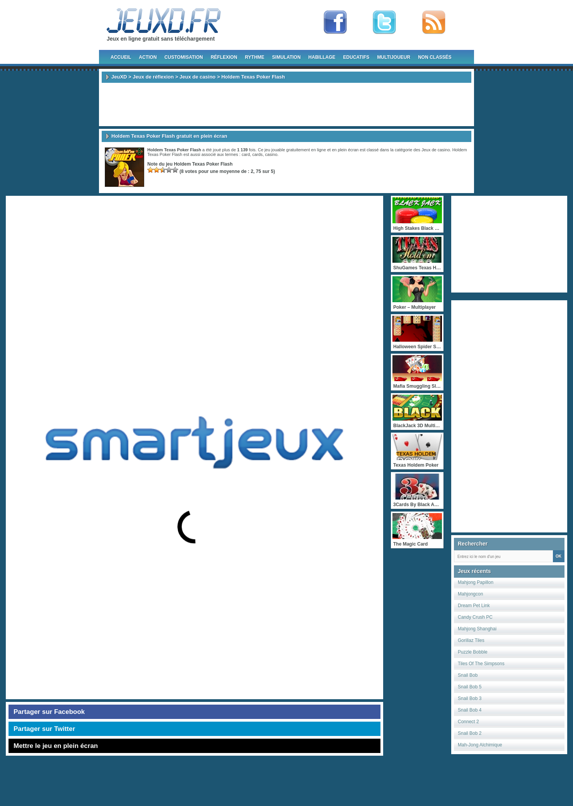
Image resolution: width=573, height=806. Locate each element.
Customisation (183, 57)
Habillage (322, 57)
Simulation (286, 57)
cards (257, 154)
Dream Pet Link (474, 605)
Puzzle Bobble (473, 652)
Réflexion (224, 57)
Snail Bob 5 (469, 687)
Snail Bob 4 (469, 710)
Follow (384, 22)
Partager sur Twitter (44, 728)
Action (148, 57)
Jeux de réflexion (153, 77)
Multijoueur (393, 57)
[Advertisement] (286, 104)
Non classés (435, 57)
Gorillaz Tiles (471, 640)
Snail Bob (468, 675)
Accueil (121, 57)
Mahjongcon (470, 594)
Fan (335, 22)
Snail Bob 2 (469, 733)
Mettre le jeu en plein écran (56, 746)
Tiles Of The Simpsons (481, 663)
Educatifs (356, 57)
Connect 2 (468, 721)
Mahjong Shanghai (477, 628)
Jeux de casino (197, 77)
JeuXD (119, 77)
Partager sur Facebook (49, 711)
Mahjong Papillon (475, 582)
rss (433, 22)
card (246, 154)
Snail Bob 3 (469, 698)
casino (271, 154)
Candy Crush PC (475, 617)
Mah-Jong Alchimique (480, 745)
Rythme (254, 57)
